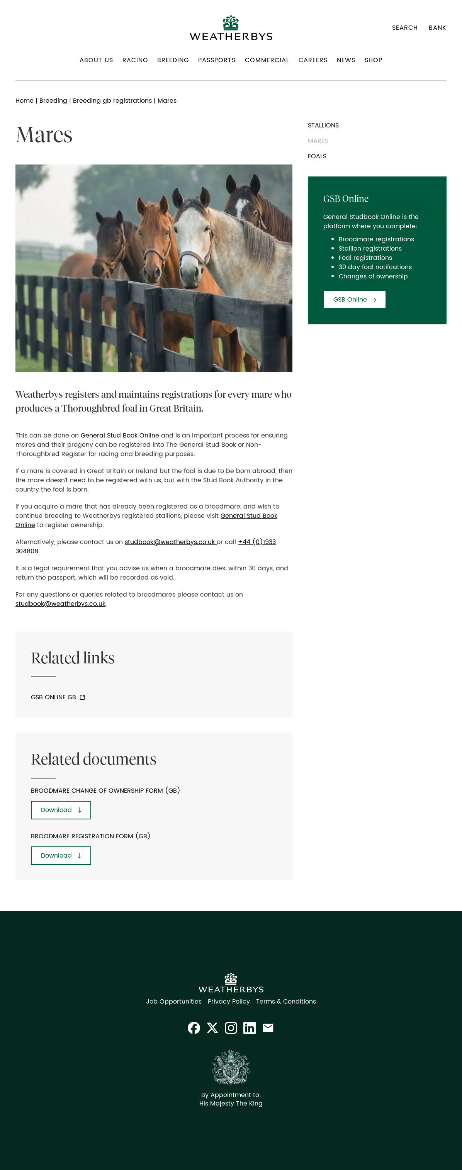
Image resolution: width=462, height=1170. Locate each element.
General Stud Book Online (120, 436)
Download (56, 810)
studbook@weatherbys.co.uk (171, 542)
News (346, 60)
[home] (231, 27)
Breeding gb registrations (112, 101)
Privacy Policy (229, 1001)
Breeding (53, 101)
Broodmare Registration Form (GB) (91, 836)
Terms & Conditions (286, 1001)
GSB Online (350, 300)
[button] (96, 63)
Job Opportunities (174, 1001)
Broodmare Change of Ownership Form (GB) (105, 790)
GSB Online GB (53, 697)
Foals (317, 156)
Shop (373, 60)
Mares (318, 141)
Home (24, 101)
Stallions (323, 125)
